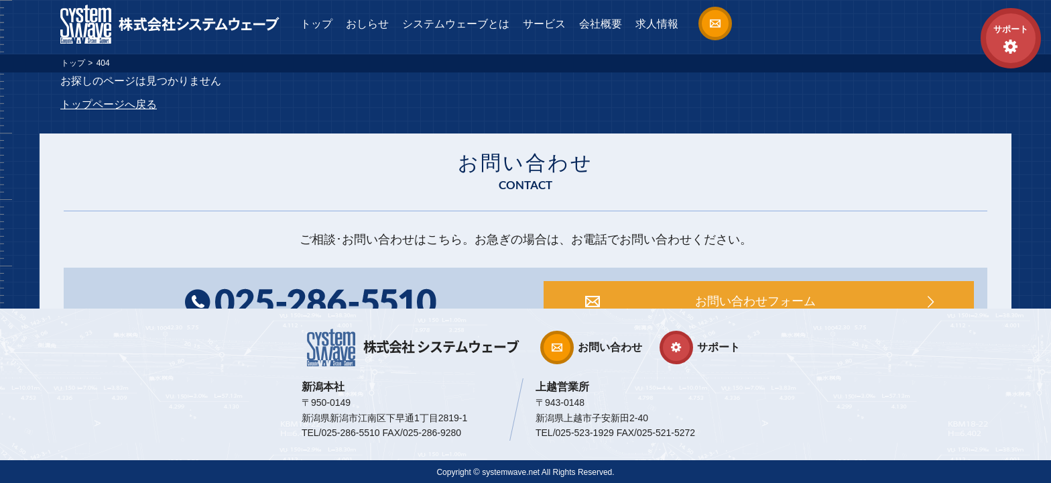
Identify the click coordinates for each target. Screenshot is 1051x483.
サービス (544, 24)
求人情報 (656, 24)
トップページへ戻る (108, 104)
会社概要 (600, 24)
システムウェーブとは (455, 24)
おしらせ (367, 24)
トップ (316, 24)
